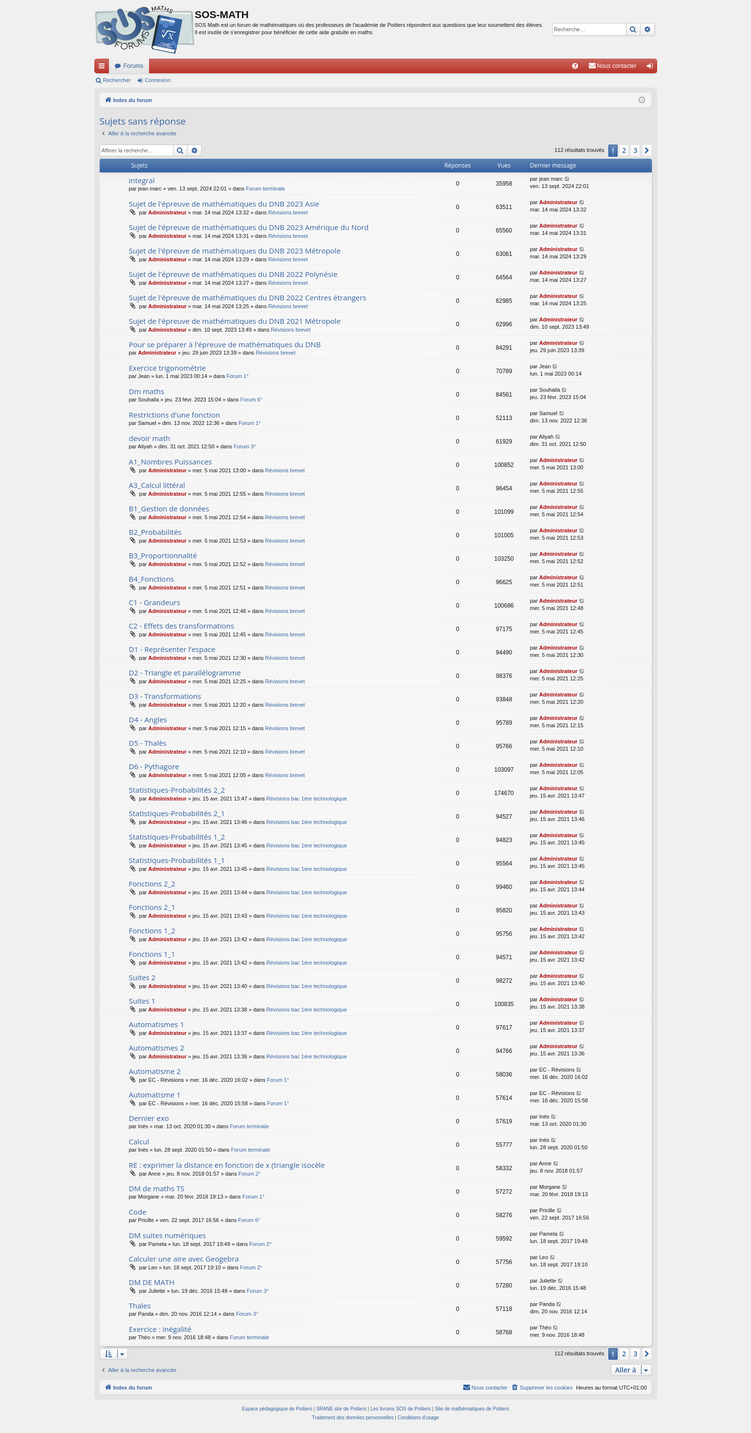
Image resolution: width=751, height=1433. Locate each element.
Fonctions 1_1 (152, 954)
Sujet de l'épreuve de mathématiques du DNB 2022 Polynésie (233, 274)
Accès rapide (103, 68)
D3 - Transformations (165, 696)
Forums (134, 66)
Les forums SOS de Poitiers (400, 1409)
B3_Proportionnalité (163, 555)
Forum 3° (245, 446)
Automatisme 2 (155, 1071)
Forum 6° (251, 399)
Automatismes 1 (157, 1024)
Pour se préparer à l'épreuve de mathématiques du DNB (225, 344)
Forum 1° (238, 376)
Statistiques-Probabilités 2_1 (177, 813)
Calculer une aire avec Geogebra (184, 1259)
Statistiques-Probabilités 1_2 (177, 837)
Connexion (158, 80)
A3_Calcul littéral (157, 485)
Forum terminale (265, 188)
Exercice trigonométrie (167, 368)
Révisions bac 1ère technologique (306, 798)
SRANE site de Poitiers (341, 1409)
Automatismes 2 (157, 1048)
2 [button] (624, 150)
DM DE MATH (152, 1282)
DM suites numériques (167, 1235)
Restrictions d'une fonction (174, 415)
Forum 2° (249, 1174)
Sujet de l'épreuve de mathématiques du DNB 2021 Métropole (235, 321)
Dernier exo (149, 1118)
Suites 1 (142, 1001)
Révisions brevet (288, 212)
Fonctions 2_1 (152, 907)
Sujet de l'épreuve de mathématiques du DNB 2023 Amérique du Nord (249, 227)
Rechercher (117, 80)
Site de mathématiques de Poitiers (472, 1409)
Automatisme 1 (155, 1094)
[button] (647, 150)
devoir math (150, 438)
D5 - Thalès (148, 743)
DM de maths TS (157, 1188)
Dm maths (147, 391)
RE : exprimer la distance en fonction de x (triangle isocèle (227, 1165)
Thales (140, 1305)
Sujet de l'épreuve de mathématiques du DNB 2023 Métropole (235, 250)
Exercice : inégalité (160, 1329)
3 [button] (635, 150)
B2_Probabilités (155, 532)
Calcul (139, 1141)
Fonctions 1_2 (152, 930)
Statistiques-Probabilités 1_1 (177, 860)
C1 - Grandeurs (154, 602)
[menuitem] (575, 66)
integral (142, 180)
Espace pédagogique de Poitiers (277, 1409)
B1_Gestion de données (169, 508)
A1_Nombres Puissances (170, 461)
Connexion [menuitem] (651, 68)
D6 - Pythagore (154, 766)
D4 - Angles (148, 719)
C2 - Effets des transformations (182, 626)
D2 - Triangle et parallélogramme (185, 672)
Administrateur (168, 212)
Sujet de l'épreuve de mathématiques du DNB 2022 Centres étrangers (247, 297)
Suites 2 (142, 977)
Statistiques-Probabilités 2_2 (177, 790)
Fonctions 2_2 (152, 883)
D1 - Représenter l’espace (172, 649)
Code (138, 1212)
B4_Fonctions (151, 579)
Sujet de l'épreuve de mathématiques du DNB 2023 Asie (224, 204)
